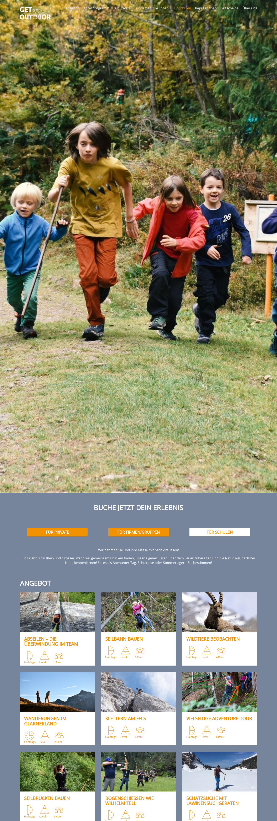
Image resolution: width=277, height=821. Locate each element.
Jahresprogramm (96, 8)
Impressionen (206, 8)
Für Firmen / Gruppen (152, 8)
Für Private (122, 8)
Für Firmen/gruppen (138, 532)
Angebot (72, 8)
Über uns (249, 8)
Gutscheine (230, 8)
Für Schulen (182, 8)
